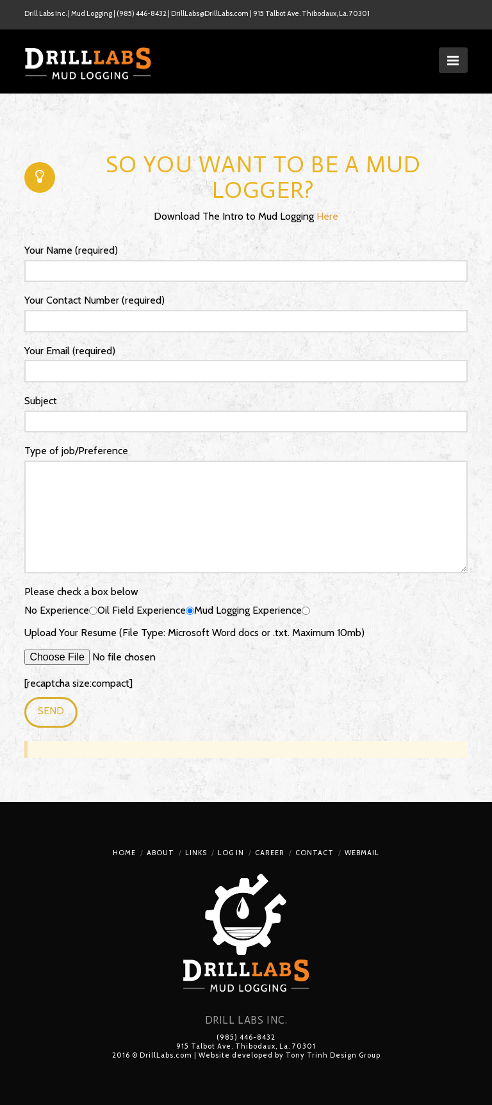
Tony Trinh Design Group (333, 1055)
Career (269, 852)
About (160, 852)
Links (196, 852)
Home (124, 852)
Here (327, 216)
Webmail (362, 852)
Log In (231, 852)
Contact (314, 852)
